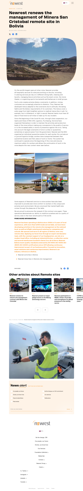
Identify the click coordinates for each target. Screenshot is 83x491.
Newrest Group (41, 463)
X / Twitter (24, 471)
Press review (16, 401)
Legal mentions (41, 488)
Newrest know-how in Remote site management (35, 259)
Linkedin (23, 478)
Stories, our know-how (18, 394)
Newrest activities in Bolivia (28, 255)
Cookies (52, 488)
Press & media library (18, 398)
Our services (48, 394)
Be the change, (54, 391)
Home (10, 319)
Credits (47, 488)
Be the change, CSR (41, 437)
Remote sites (20, 319)
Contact (42, 459)
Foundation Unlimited (41, 452)
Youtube (23, 482)
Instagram (24, 474)
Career (41, 467)
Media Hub (41, 456)
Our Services (14, 319)
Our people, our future (18, 391)
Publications (48, 398)
